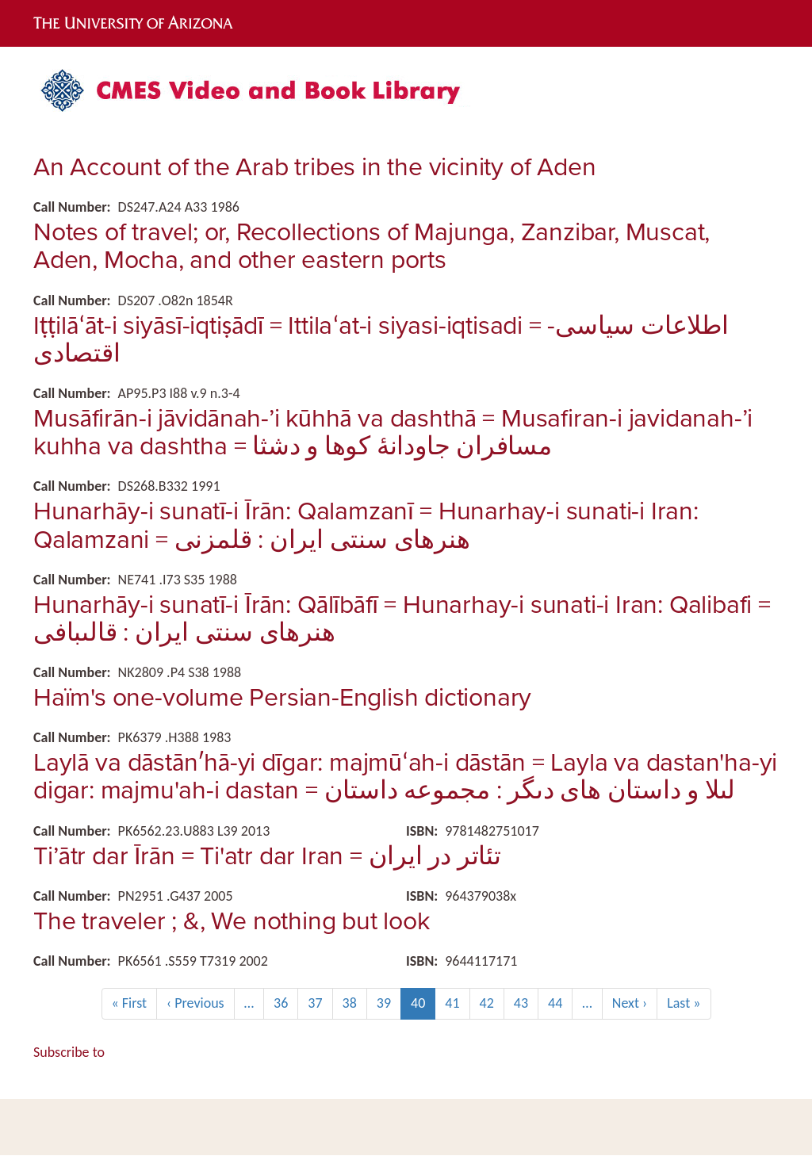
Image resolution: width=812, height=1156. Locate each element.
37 (320, 1002)
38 (355, 1002)
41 (457, 1002)
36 (286, 1002)
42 (492, 1002)
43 (526, 1002)
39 (389, 1002)
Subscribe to (69, 1052)
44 (560, 1002)
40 (423, 1006)
